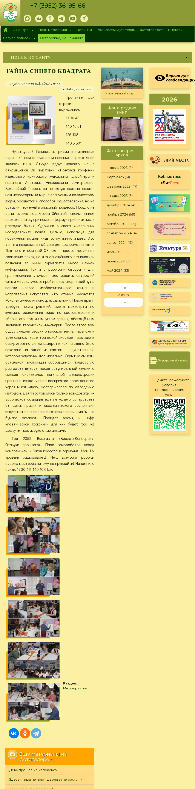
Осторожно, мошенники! (61, 38)
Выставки (176, 30)
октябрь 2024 (118, 224)
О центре (22, 30)
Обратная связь (142, 749)
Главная (5, 30)
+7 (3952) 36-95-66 (58, 5)
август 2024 (117, 242)
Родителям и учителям (116, 30)
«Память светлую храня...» (29, 659)
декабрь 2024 (118, 205)
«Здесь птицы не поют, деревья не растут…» (45, 631)
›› (125, 302)
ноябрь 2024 (117, 214)
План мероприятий (55, 30)
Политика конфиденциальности (156, 742)
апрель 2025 (117, 168)
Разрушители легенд (26, 650)
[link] (97, 57)
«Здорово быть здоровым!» (31, 640)
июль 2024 (115, 252)
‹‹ (125, 288)
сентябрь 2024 (119, 233)
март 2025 (115, 177)
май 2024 (114, 270)
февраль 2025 (119, 186)
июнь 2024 (116, 261)
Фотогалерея (151, 30)
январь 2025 (117, 196)
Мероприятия (32, 571)
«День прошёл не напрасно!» (32, 621)
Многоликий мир (119, 93)
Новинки (84, 30)
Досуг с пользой (18, 38)
